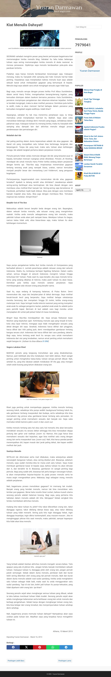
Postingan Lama (64, 661)
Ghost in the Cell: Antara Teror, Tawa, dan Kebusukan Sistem (93, 138)
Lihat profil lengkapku (89, 76)
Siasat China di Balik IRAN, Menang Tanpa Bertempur (92, 157)
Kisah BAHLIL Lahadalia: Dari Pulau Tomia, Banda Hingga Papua (93, 111)
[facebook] (13, 647)
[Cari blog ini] (103, 20)
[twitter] (26, 647)
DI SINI (45, 341)
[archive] (83, 190)
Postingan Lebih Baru (16, 661)
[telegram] (66, 647)
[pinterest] (39, 647)
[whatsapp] (52, 647)
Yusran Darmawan (90, 70)
